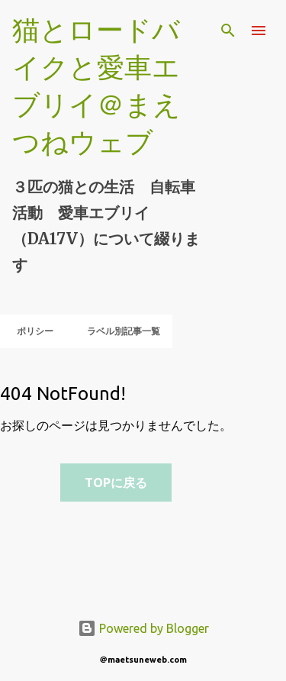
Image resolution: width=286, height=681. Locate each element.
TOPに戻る (116, 482)
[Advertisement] (60, 559)
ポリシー (30, 331)
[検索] (228, 30)
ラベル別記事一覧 (119, 331)
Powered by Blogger (143, 628)
